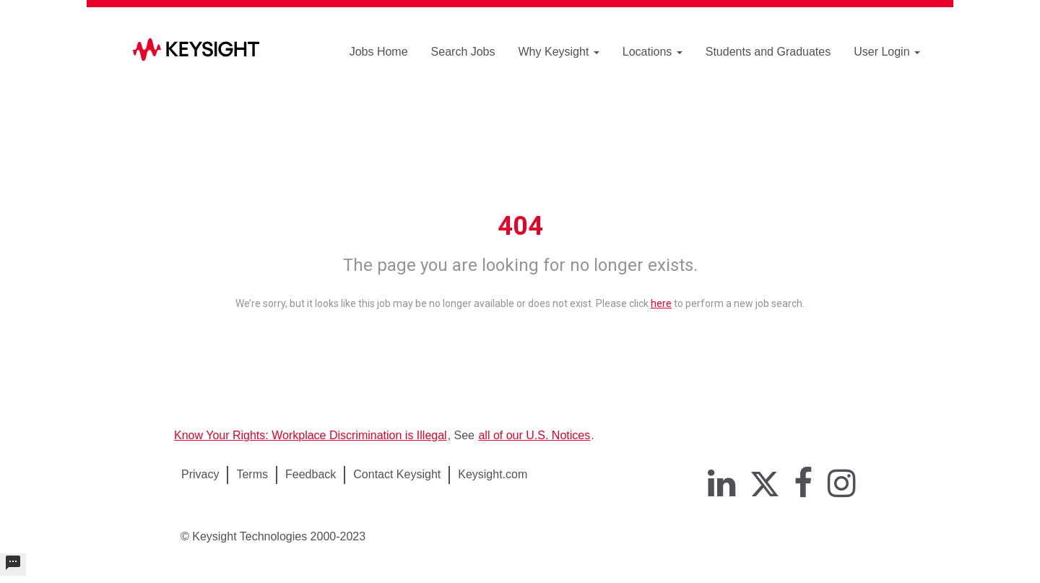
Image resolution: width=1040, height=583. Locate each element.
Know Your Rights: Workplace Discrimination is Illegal (310, 435)
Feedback (310, 474)
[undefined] (13, 564)
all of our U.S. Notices (534, 435)
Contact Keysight (397, 474)
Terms (252, 474)
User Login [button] (887, 52)
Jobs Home (379, 52)
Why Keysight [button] (559, 52)
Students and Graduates (768, 52)
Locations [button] (652, 52)
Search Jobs (463, 52)
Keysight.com (492, 474)
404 (520, 226)
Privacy (200, 474)
